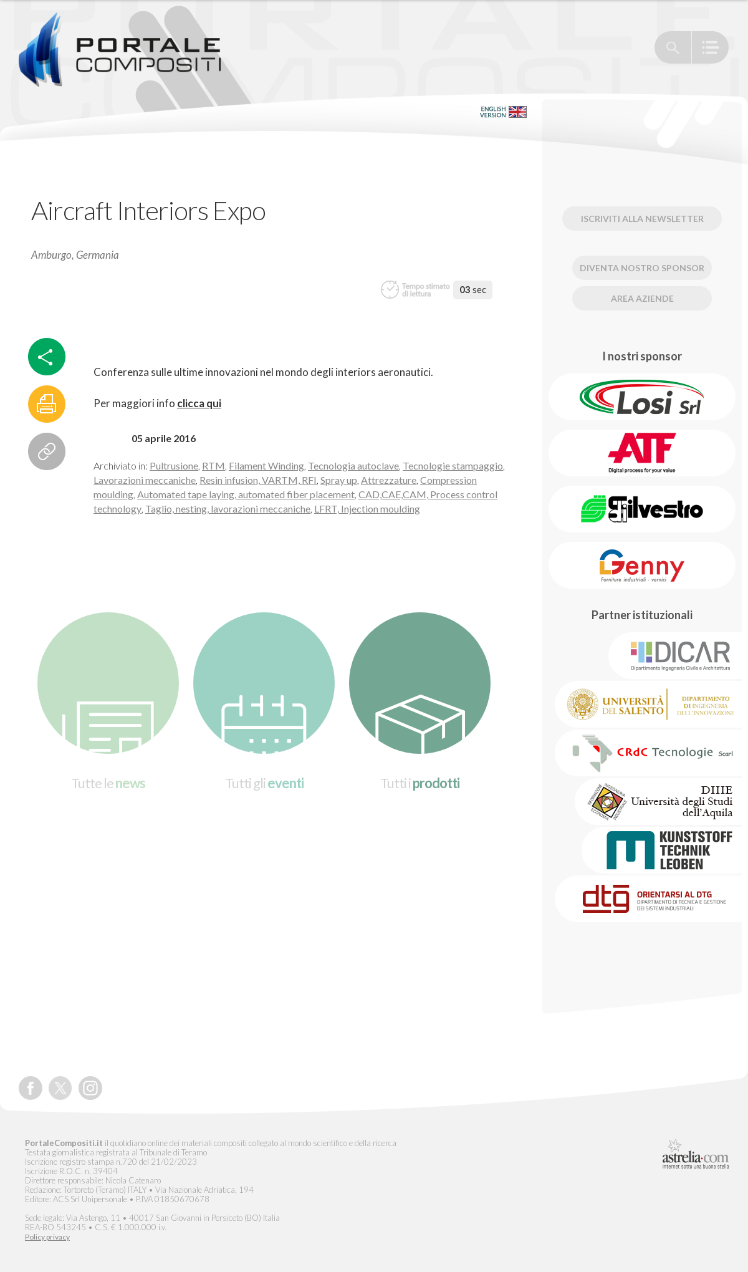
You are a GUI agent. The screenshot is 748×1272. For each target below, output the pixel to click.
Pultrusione (174, 465)
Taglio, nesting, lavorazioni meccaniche (227, 508)
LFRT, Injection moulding (367, 508)
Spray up (338, 480)
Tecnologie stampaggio (453, 465)
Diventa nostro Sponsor (642, 268)
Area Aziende (642, 298)
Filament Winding (266, 465)
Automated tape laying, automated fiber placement (246, 494)
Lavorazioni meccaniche (145, 480)
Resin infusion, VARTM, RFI (258, 480)
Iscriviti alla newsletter (642, 218)
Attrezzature (388, 480)
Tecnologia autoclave (353, 465)
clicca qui (199, 403)
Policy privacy (47, 1237)
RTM (213, 465)
